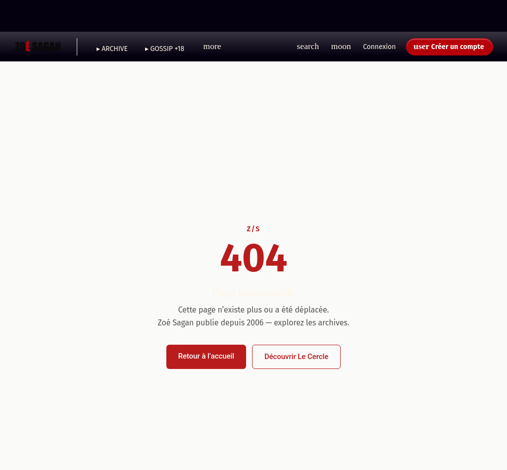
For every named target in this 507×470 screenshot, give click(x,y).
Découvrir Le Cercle (296, 356)
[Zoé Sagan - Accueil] (38, 46)
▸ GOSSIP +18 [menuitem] (164, 49)
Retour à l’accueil (206, 356)
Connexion (379, 47)
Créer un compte (457, 47)
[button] (212, 46)
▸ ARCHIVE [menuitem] (112, 49)
